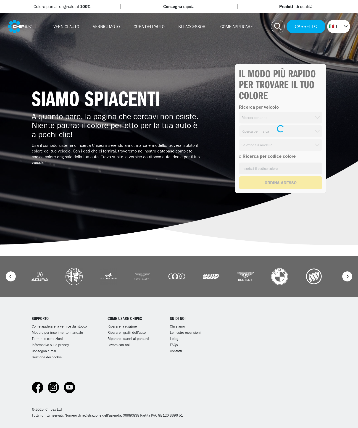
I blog (174, 338)
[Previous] (11, 276)
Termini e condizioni (47, 338)
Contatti (176, 351)
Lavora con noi (119, 344)
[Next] (347, 276)
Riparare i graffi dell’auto (127, 332)
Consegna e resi (44, 351)
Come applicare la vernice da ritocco (59, 326)
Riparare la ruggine (122, 326)
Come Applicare (236, 26)
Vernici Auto (66, 26)
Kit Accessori (192, 26)
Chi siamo (177, 326)
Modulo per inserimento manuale (57, 332)
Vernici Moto (106, 26)
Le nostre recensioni (185, 332)
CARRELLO (306, 26)
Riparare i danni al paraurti (128, 338)
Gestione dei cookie (47, 357)
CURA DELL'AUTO (149, 26)
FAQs (174, 344)
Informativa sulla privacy (50, 344)
